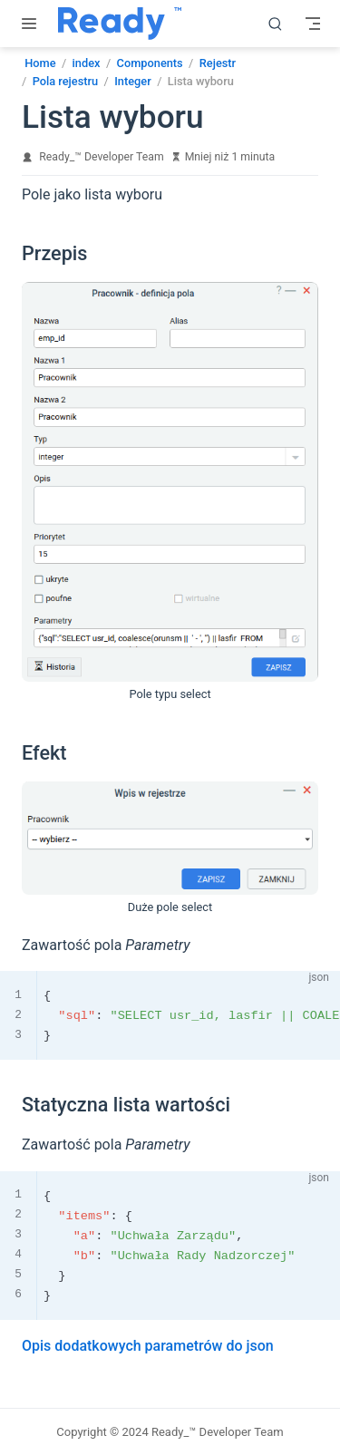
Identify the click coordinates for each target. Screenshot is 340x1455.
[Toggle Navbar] (312, 23)
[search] (275, 23)
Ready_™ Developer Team (101, 156)
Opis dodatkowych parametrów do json (148, 1345)
